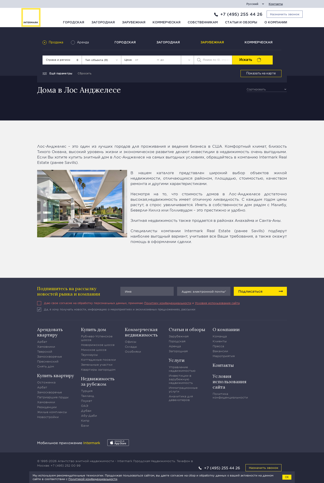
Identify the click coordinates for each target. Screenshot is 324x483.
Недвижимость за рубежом (98, 381)
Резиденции (47, 407)
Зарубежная (133, 22)
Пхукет (86, 401)
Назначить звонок (263, 468)
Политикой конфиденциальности (92, 479)
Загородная (103, 22)
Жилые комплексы (52, 412)
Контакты (276, 3)
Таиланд (87, 396)
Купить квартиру (55, 375)
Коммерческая (166, 22)
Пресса (218, 346)
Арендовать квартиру (50, 332)
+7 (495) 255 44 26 (241, 14)
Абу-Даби (89, 415)
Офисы (130, 341)
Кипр (85, 420)
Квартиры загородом (98, 369)
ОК (287, 477)
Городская (73, 22)
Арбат (42, 341)
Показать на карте (261, 73)
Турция (86, 391)
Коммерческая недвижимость (141, 332)
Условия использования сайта (217, 303)
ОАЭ (84, 405)
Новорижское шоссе (98, 345)
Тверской (44, 351)
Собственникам (203, 22)
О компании (275, 22)
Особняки (133, 351)
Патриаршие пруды (53, 397)
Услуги (176, 360)
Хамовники (46, 346)
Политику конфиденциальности (167, 303)
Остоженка (46, 382)
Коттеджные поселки (98, 359)
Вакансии (220, 351)
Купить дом (93, 329)
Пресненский (47, 361)
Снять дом (45, 366)
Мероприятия (224, 356)
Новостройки (48, 417)
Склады (131, 346)
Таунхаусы (89, 354)
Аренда (175, 346)
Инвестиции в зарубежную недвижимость (181, 379)
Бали (85, 425)
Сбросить (85, 73)
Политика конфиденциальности (230, 395)
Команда (220, 336)
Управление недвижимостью (182, 368)
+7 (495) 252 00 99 (66, 465)
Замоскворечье (49, 356)
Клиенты (220, 341)
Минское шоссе (93, 350)
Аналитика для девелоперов (181, 398)
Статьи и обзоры (241, 22)
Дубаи (86, 410)
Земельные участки (96, 364)
